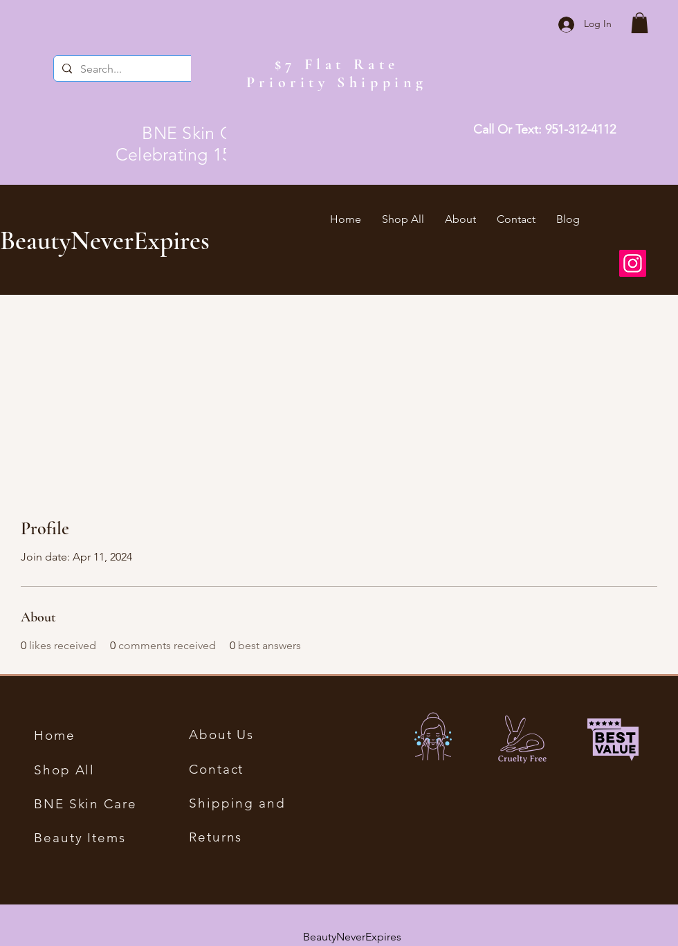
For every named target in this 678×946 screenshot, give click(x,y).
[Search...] (134, 69)
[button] (639, 22)
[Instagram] (632, 263)
